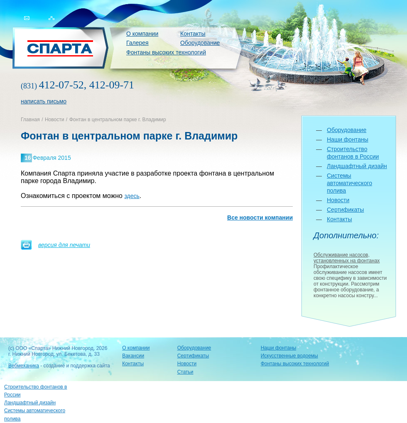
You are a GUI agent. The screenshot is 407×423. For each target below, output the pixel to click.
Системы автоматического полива (349, 183)
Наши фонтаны (347, 139)
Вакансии (133, 356)
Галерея (137, 42)
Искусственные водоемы (289, 356)
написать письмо (43, 101)
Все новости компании (260, 217)
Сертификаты (345, 209)
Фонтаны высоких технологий (166, 52)
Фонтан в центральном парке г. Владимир (117, 119)
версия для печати (64, 245)
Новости (54, 119)
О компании (142, 33)
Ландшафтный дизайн (357, 166)
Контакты (192, 33)
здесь (131, 196)
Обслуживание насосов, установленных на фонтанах (347, 258)
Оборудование (200, 42)
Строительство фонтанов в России (35, 391)
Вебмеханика (23, 366)
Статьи (185, 372)
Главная (30, 119)
